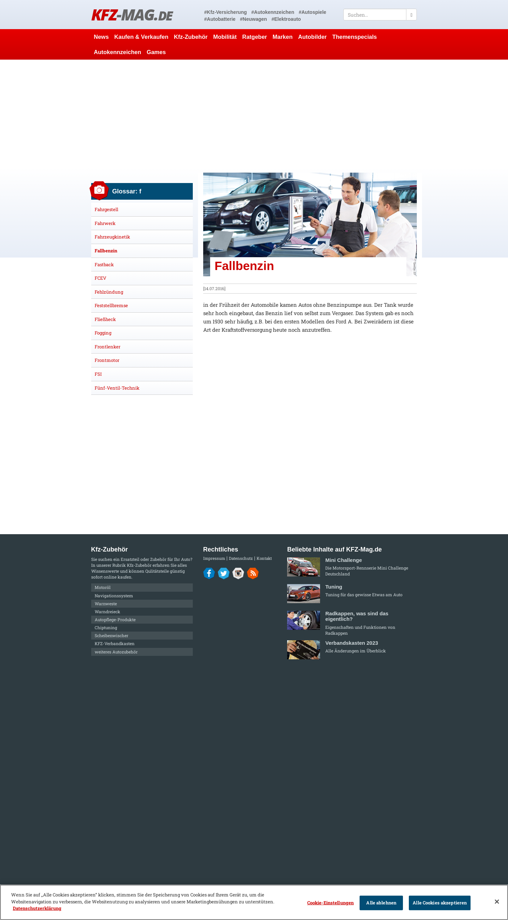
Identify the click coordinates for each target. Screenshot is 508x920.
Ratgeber (254, 37)
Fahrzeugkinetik (112, 237)
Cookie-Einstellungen (330, 903)
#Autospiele (312, 12)
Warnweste (106, 603)
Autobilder (312, 37)
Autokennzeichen (117, 52)
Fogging (103, 333)
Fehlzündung (109, 292)
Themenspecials (354, 37)
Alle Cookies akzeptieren (440, 903)
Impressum (214, 558)
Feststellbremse (111, 305)
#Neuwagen (253, 19)
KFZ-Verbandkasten (115, 643)
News (101, 37)
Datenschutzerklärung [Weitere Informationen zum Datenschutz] (37, 908)
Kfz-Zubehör (191, 37)
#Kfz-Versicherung (225, 12)
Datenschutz (241, 558)
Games (156, 52)
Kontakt (264, 558)
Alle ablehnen (381, 903)
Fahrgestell (106, 209)
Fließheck (105, 319)
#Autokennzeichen (272, 12)
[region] (254, 902)
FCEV (100, 278)
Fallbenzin (106, 251)
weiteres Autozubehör (116, 651)
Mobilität (225, 37)
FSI (98, 374)
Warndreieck (107, 611)
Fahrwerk (105, 223)
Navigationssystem (114, 595)
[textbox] (380, 14)
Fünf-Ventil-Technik (117, 388)
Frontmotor (107, 360)
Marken (283, 37)
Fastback (104, 264)
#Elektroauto (286, 19)
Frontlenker (107, 347)
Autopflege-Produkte (115, 619)
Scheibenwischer (111, 635)
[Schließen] (497, 901)
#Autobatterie (219, 19)
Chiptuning (106, 627)
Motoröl (103, 587)
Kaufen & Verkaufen (141, 37)
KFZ (132, 14)
